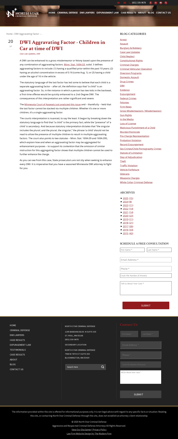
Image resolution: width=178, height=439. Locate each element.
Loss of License (128, 123)
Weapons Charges (130, 178)
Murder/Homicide (130, 131)
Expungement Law (108, 12)
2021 (128, 212)
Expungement (127, 94)
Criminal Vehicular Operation (136, 68)
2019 (128, 219)
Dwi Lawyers (87, 12)
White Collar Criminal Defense (136, 182)
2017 (128, 226)
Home (52, 12)
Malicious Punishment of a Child (137, 127)
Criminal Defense (67, 12)
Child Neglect (127, 56)
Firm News (126, 106)
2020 (128, 215)
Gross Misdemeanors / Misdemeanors (140, 110)
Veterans (125, 173)
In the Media (127, 119)
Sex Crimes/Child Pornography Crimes (140, 148)
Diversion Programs (130, 73)
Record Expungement (131, 144)
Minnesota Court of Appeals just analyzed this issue (52, 104)
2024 (127, 201)
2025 (128, 198)
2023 (128, 205)
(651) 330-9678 (139, 2)
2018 (128, 222)
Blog (151, 12)
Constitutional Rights (131, 60)
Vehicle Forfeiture (129, 169)
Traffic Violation (128, 165)
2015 (128, 233)
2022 (128, 208)
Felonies (124, 102)
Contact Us (163, 12)
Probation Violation (130, 140)
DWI (38, 53)
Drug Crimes (127, 81)
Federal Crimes (128, 98)
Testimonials (18, 349)
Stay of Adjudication (131, 157)
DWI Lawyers (17, 335)
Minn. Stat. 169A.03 (74, 64)
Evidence (125, 90)
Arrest (123, 39)
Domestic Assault (129, 77)
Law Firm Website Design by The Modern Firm (89, 433)
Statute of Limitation (131, 152)
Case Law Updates (27, 53)
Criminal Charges (129, 64)
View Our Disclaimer (81, 429)
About (142, 12)
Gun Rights (126, 115)
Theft (123, 161)
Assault (124, 43)
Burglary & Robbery (131, 48)
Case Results (128, 12)
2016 (128, 229)
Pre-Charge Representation (134, 136)
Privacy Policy (99, 429)
